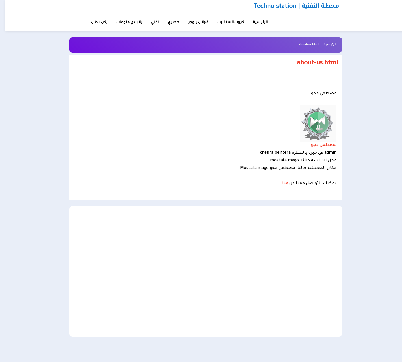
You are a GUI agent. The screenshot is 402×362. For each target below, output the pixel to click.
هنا (280, 183)
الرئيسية (324, 45)
